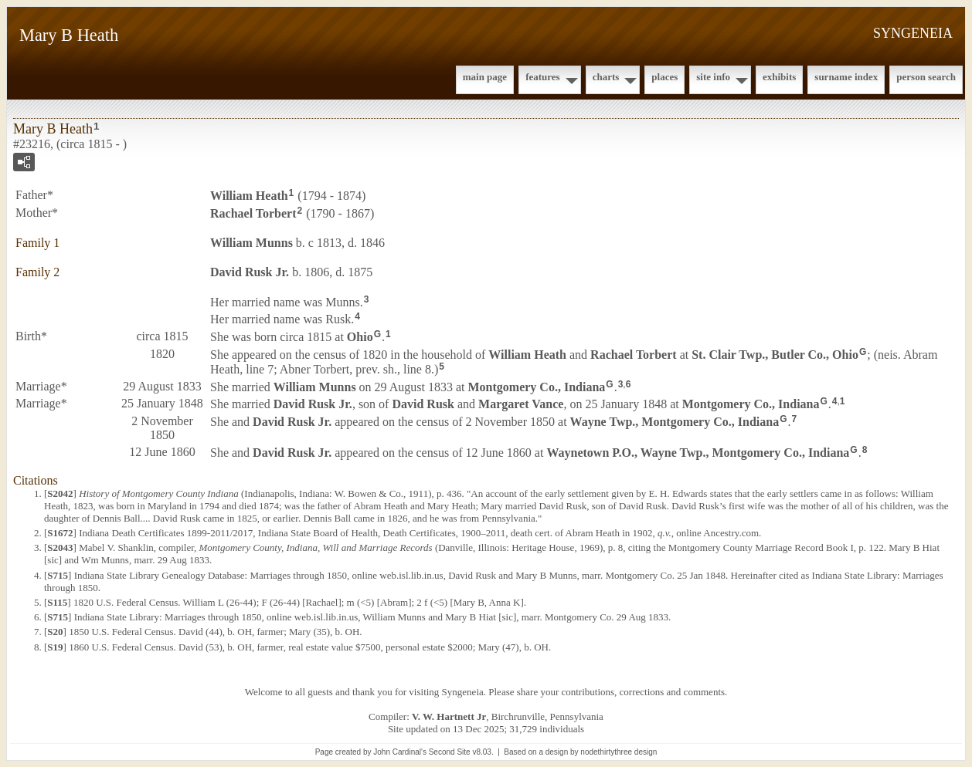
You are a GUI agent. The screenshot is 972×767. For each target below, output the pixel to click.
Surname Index (846, 77)
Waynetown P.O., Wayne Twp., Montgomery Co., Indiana (697, 452)
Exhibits (779, 77)
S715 (57, 575)
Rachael (253, 213)
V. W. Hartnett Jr (449, 716)
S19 (55, 647)
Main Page (485, 77)
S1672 (60, 533)
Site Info (713, 77)
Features (542, 77)
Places (664, 77)
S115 (57, 602)
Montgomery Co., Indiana (537, 386)
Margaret (520, 404)
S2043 (60, 547)
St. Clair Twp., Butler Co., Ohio (775, 354)
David (423, 404)
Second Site (450, 752)
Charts (606, 77)
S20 (55, 631)
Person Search (926, 77)
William (249, 195)
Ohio (360, 336)
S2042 (60, 493)
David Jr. (249, 272)
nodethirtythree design (618, 752)
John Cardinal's (400, 752)
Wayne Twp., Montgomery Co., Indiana (675, 421)
